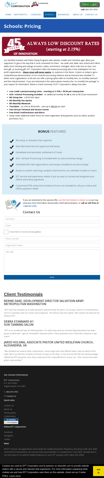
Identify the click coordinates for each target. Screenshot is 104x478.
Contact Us (91, 14)
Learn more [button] (15, 476)
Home (8, 14)
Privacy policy (10, 412)
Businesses (64, 14)
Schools (50, 14)
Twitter (7, 439)
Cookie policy (10, 416)
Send (52, 277)
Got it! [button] (98, 471)
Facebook (8, 432)
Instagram (8, 435)
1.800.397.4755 (29, 206)
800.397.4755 (12, 392)
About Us (78, 14)
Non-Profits (21, 14)
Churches (36, 14)
